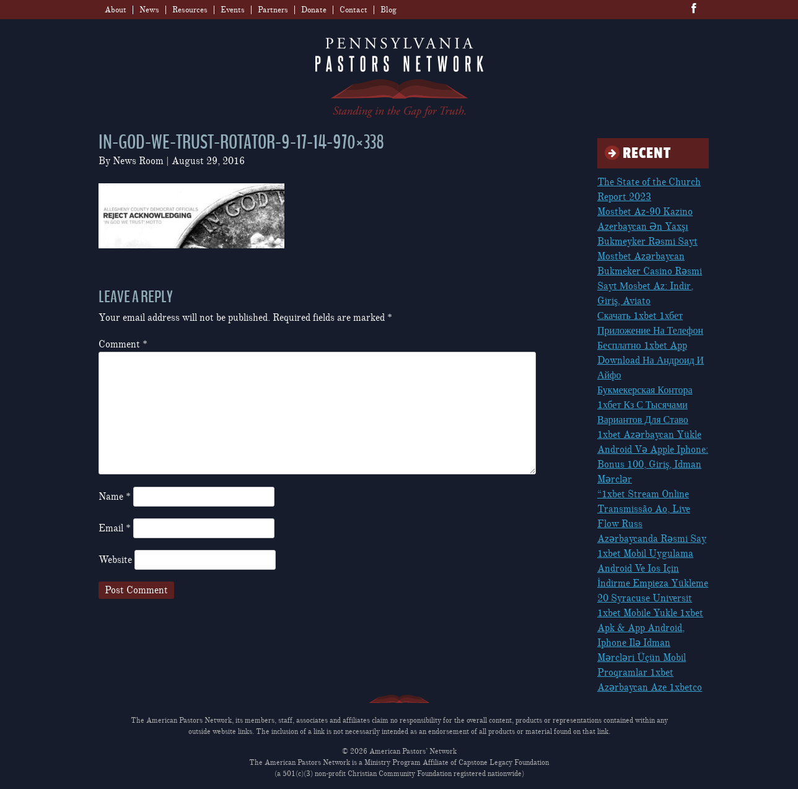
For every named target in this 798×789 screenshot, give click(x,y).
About (115, 10)
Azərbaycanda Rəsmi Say (651, 539)
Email (115, 528)
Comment (123, 344)
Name (115, 496)
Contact (353, 10)
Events (233, 10)
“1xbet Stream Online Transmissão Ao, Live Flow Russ (643, 509)
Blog (388, 10)
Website (115, 560)
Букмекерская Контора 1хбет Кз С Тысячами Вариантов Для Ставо (645, 405)
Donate (314, 10)
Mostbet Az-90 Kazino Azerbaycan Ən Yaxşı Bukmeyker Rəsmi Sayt (647, 227)
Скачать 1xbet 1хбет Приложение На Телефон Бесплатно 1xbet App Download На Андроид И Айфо (650, 345)
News (149, 10)
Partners (273, 10)
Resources (190, 10)
